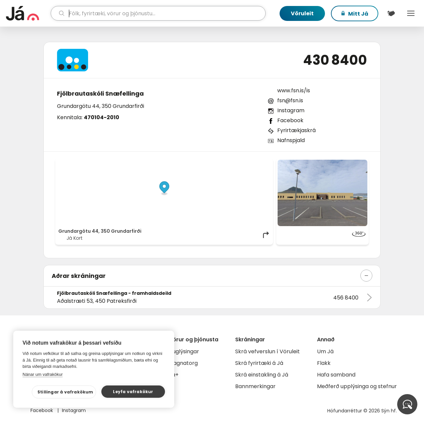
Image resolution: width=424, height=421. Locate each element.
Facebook (290, 120)
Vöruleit (302, 13)
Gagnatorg (183, 363)
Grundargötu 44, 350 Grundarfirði (100, 106)
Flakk (324, 363)
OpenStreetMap (225, 163)
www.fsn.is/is (293, 90)
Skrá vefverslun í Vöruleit (267, 351)
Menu (410, 13)
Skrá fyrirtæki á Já (259, 363)
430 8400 (335, 60)
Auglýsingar (184, 351)
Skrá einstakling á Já (261, 375)
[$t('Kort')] (391, 13)
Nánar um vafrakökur (43, 374)
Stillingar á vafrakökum (65, 392)
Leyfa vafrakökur (133, 391)
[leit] (158, 13)
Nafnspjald (291, 140)
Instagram (290, 110)
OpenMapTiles (257, 163)
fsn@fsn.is (290, 100)
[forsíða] (27, 13)
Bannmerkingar (255, 386)
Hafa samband (336, 375)
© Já (202, 163)
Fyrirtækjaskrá (296, 130)
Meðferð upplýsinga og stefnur (357, 386)
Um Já (325, 351)
